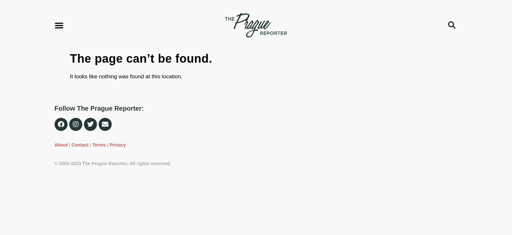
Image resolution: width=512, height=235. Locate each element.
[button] (59, 25)
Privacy (117, 145)
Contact (80, 145)
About (61, 145)
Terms (99, 145)
